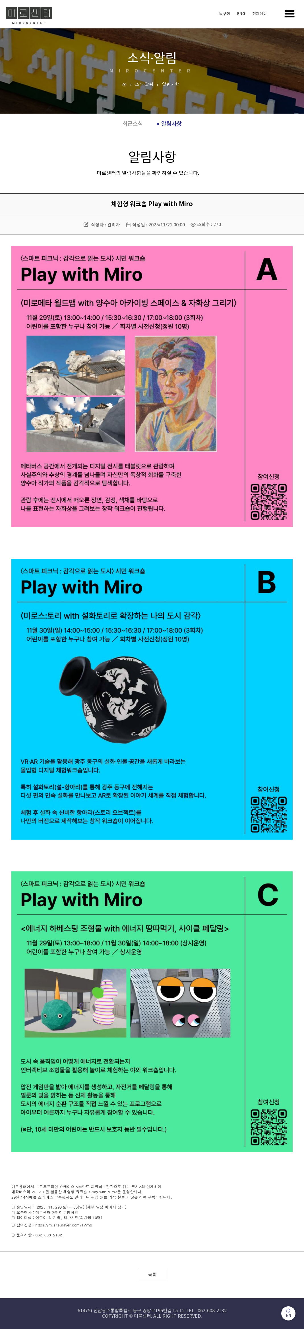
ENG (241, 13)
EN (288, 1313)
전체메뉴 (259, 13)
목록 (152, 1274)
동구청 (224, 13)
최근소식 (132, 124)
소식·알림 (144, 84)
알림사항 (171, 124)
